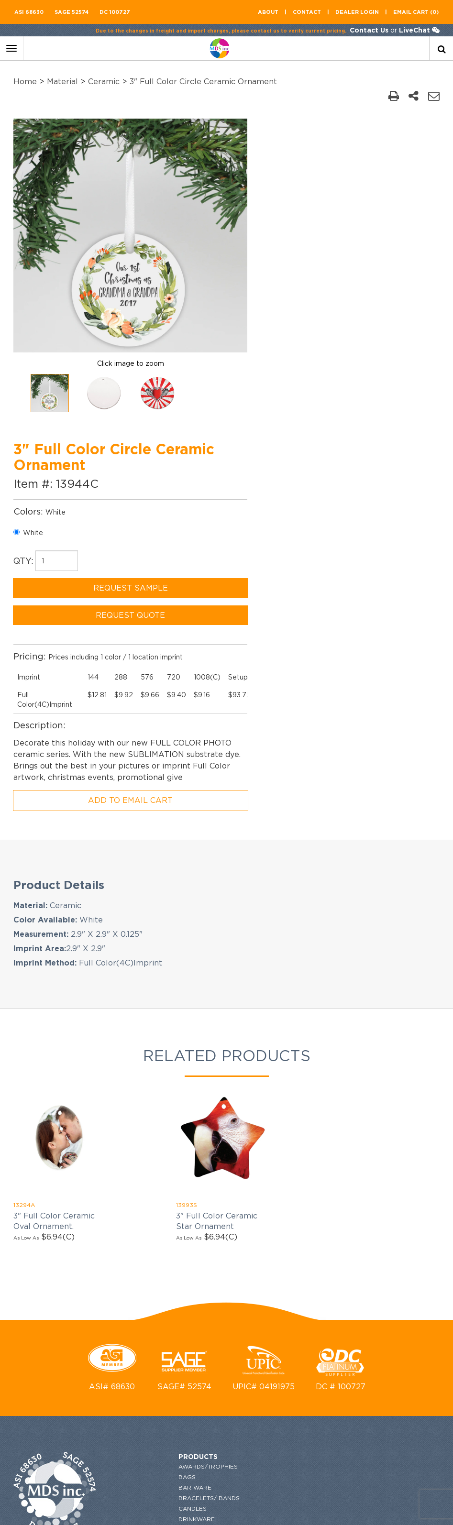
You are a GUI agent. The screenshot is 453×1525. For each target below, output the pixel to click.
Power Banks (151, 1344)
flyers (252, 1266)
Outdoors (146, 1323)
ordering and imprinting (282, 1200)
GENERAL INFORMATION (277, 1210)
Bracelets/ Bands (158, 1187)
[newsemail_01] (430, 1171)
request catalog (270, 1155)
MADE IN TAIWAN (152, 1260)
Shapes (140, 1376)
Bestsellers (148, 1460)
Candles (142, 1197)
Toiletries (144, 1407)
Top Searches (151, 1429)
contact (307, 12)
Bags (136, 1166)
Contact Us (368, 29)
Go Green (144, 1239)
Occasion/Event (155, 1302)
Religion (142, 1355)
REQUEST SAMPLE (339, 265)
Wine (136, 1439)
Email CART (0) (416, 12)
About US (259, 1179)
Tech (136, 1397)
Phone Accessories (161, 1334)
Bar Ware (144, 1176)
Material (63, 81)
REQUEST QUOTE (340, 292)
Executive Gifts (154, 1218)
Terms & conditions (274, 1232)
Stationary (147, 1386)
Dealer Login (357, 12)
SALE (135, 1365)
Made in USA (147, 1271)
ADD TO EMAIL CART (340, 489)
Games (138, 1229)
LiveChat (413, 29)
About (268, 12)
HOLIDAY (141, 1250)
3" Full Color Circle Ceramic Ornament (204, 81)
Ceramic (105, 81)
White (256, 210)
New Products (152, 1292)
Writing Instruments (162, 1450)
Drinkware (146, 1208)
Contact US (260, 1189)
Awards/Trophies (157, 1155)
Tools (138, 1418)
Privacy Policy (266, 1221)
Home (26, 81)
